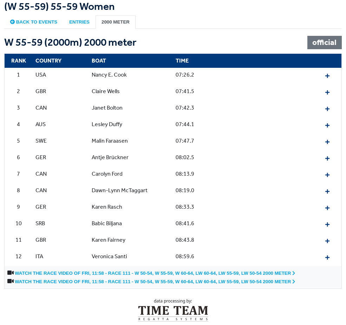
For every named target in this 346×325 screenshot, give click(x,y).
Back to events (33, 22)
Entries (79, 22)
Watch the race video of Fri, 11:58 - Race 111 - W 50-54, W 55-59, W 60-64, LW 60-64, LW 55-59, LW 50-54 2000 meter (155, 273)
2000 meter (116, 22)
